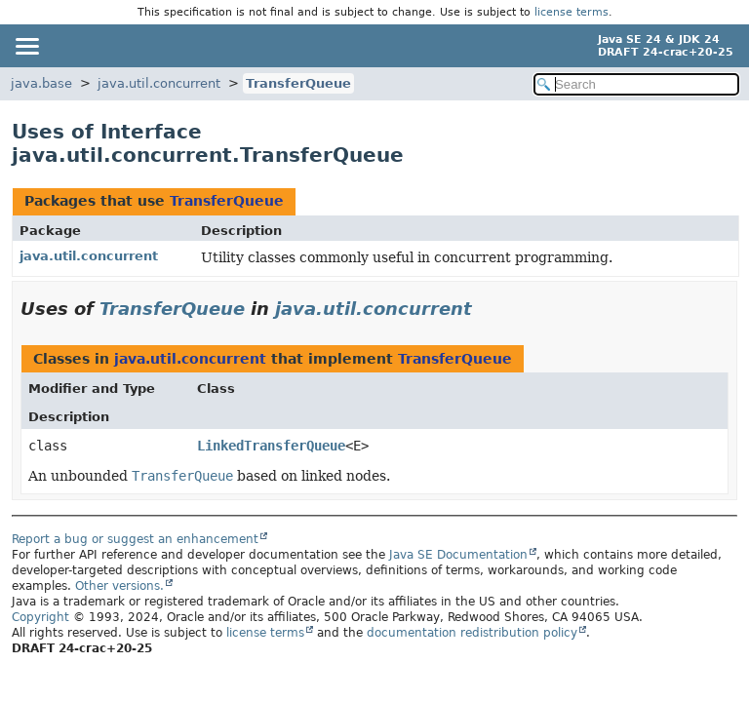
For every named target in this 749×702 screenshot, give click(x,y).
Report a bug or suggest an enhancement (135, 539)
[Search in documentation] (636, 84)
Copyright (40, 617)
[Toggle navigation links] (26, 45)
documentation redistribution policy (472, 633)
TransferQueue (298, 83)
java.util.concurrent (159, 83)
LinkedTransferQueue (271, 445)
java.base (41, 83)
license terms (571, 12)
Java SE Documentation (458, 555)
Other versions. (119, 586)
